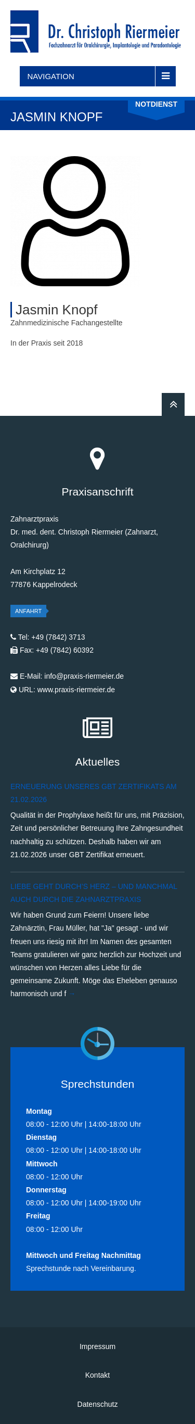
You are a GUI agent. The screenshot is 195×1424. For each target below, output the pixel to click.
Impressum (97, 1346)
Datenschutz (97, 1404)
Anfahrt (28, 611)
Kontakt (97, 1375)
